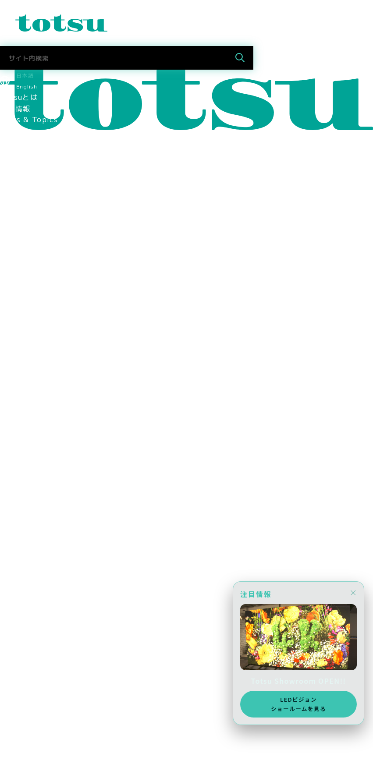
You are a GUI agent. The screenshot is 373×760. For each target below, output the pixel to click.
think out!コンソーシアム (47, 355)
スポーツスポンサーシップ (45, 433)
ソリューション (26, 141)
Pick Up (15, 130)
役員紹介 (15, 276)
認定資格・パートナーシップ (49, 321)
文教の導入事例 (26, 197)
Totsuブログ (22, 534)
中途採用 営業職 (30, 489)
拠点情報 (15, 298)
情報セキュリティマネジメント (53, 366)
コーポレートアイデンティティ (53, 309)
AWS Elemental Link (40, 567)
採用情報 (15, 422)
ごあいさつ (19, 265)
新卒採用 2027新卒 (36, 478)
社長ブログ (19, 545)
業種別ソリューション (38, 153)
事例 (7, 175)
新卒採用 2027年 (32, 641)
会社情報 (15, 253)
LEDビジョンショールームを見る (298, 703)
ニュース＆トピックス (38, 731)
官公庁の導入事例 (30, 220)
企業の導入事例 (26, 209)
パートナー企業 (26, 343)
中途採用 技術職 (30, 500)
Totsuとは (19, 97)
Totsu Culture (27, 556)
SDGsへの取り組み (33, 399)
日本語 (25, 75)
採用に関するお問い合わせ (45, 523)
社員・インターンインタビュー (53, 511)
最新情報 (15, 108)
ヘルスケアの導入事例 (38, 231)
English (26, 86)
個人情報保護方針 (30, 377)
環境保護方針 (23, 388)
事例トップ (19, 186)
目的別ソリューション (38, 164)
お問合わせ (19, 720)
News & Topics (29, 119)
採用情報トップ (26, 467)
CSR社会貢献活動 (30, 411)
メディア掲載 (23, 444)
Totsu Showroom (33, 242)
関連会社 (15, 332)
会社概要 (15, 287)
